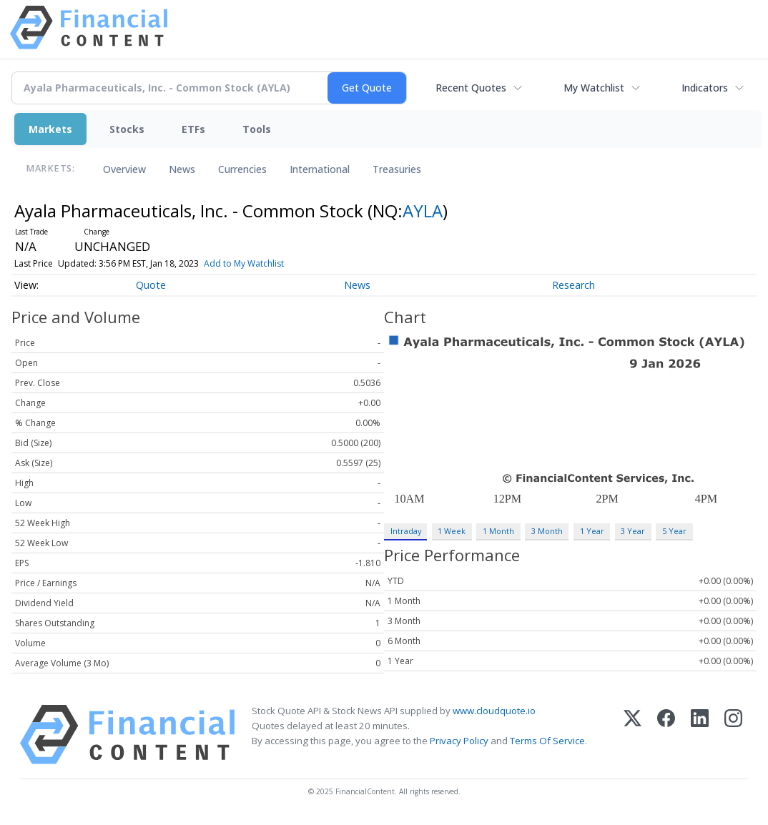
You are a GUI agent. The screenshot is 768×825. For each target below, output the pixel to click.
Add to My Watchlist (244, 263)
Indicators (704, 87)
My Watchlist (593, 87)
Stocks (126, 129)
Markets (50, 129)
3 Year (633, 530)
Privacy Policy (459, 740)
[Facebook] (666, 734)
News (182, 169)
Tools (256, 129)
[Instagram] (733, 734)
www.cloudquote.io (494, 710)
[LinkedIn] (699, 734)
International (320, 169)
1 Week (452, 530)
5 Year (674, 530)
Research (573, 285)
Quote (151, 285)
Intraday (405, 530)
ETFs (193, 129)
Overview (124, 169)
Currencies (242, 169)
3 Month (547, 530)
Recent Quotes (470, 87)
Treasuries (397, 169)
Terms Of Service (547, 740)
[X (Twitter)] (632, 734)
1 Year (592, 530)
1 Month (498, 530)
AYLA (423, 210)
